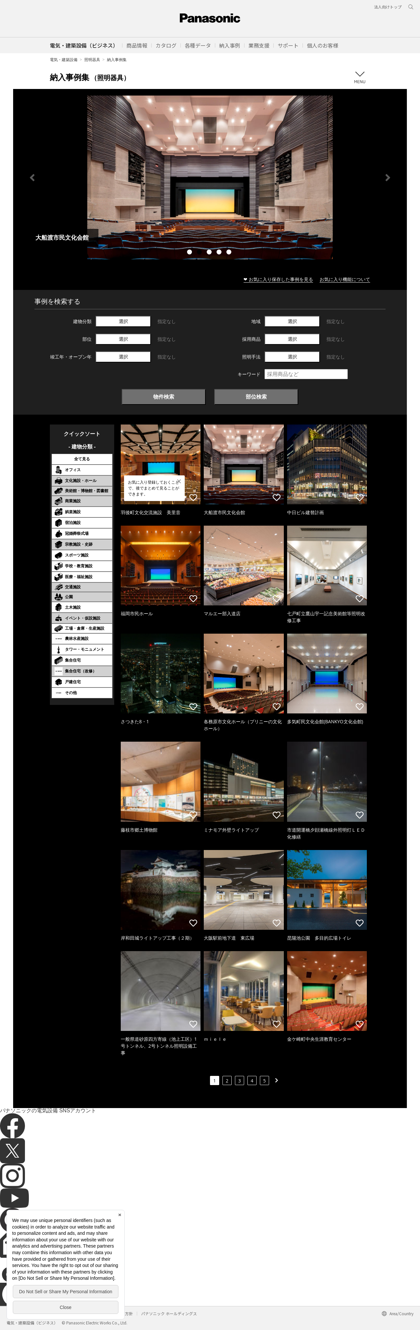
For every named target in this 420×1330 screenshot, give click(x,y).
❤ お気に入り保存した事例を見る (278, 279)
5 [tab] (229, 253)
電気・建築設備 (63, 59)
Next (387, 177)
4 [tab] (220, 253)
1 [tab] (190, 253)
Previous (32, 177)
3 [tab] (210, 253)
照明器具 (92, 59)
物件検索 (163, 396)
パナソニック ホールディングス (169, 1313)
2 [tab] (200, 253)
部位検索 (256, 396)
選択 (123, 321)
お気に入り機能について (345, 279)
